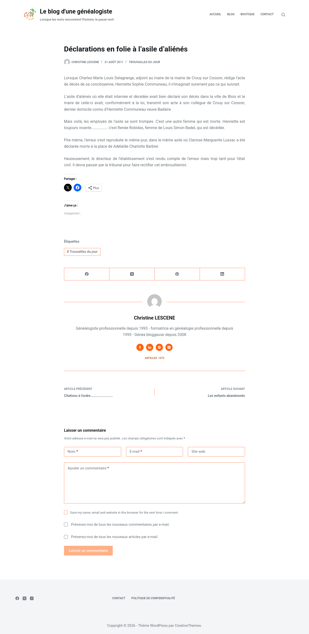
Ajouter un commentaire (88, 468)
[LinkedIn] (222, 274)
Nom (73, 452)
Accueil (215, 14)
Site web (198, 451)
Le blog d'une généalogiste (76, 11)
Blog (230, 14)
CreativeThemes (188, 625)
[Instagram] (32, 598)
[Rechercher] (283, 14)
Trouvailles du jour (144, 62)
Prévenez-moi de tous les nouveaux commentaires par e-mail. (120, 524)
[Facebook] (86, 274)
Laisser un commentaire (88, 550)
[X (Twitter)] (131, 274)
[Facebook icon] (140, 347)
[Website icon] (159, 347)
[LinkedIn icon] (149, 347)
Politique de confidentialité (153, 598)
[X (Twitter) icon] (169, 347)
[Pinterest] (177, 274)
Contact (267, 14)
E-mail (136, 452)
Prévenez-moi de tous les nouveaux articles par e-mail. (114, 537)
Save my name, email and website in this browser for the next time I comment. (124, 512)
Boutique (247, 14)
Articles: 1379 (154, 358)
